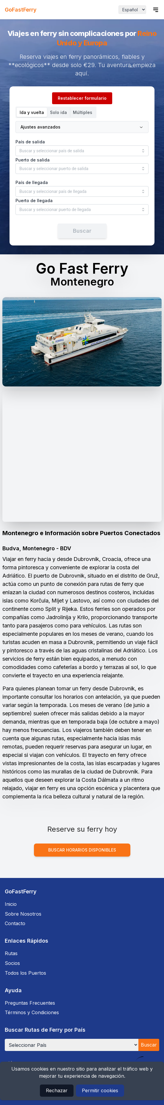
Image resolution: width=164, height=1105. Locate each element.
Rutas (11, 953)
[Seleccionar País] (71, 1045)
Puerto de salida (32, 159)
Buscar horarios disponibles (82, 849)
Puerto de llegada (34, 200)
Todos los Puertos (25, 973)
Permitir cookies (100, 1090)
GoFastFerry (21, 10)
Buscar (149, 1045)
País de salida (30, 141)
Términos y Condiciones (32, 1012)
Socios (12, 963)
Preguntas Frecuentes (30, 1003)
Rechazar (57, 1090)
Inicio (11, 904)
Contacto (15, 923)
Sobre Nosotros (23, 914)
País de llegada (31, 182)
